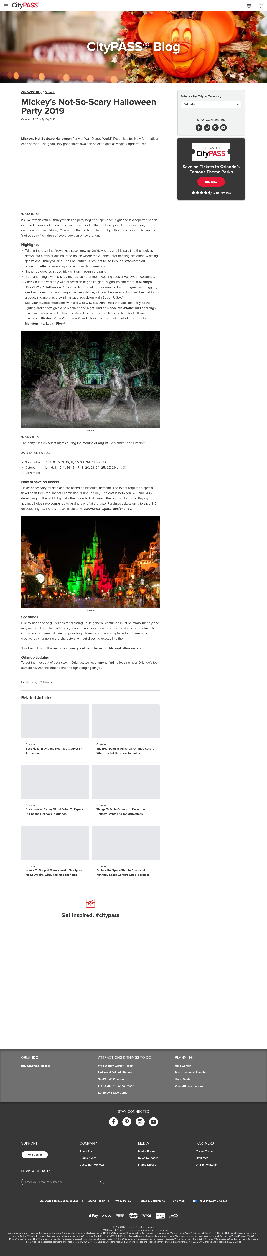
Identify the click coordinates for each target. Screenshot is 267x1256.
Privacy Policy (122, 1201)
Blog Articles (88, 1158)
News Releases (148, 1158)
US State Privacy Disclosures (59, 1201)
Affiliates (202, 1158)
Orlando (49, 92)
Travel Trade (204, 1151)
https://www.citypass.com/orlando (105, 509)
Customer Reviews (92, 1165)
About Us (86, 1151)
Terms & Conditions (152, 1201)
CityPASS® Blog (31, 92)
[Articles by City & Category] (211, 104)
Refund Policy (95, 1201)
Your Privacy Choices (210, 1201)
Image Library (147, 1165)
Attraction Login (206, 1165)
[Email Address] (62, 1182)
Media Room (146, 1151)
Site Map (179, 1201)
